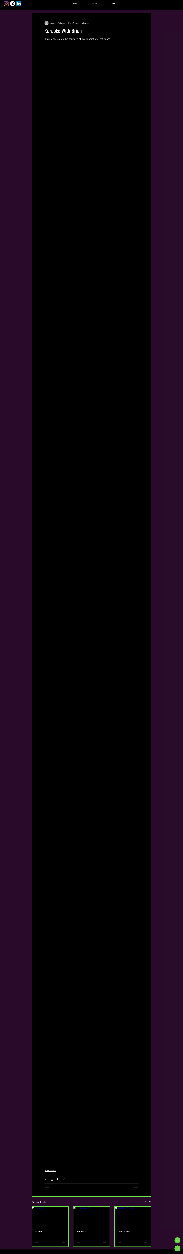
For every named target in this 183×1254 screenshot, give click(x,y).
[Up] (177, 1240)
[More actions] (137, 23)
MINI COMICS (50, 1171)
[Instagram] (6, 3)
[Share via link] (64, 1179)
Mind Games (81, 1231)
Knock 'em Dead (123, 1231)
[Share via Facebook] (45, 1179)
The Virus (38, 1231)
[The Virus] (50, 1217)
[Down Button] (177, 1248)
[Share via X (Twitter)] (52, 1179)
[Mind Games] (91, 1217)
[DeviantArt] (12, 3)
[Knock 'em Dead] (133, 1217)
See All (148, 1202)
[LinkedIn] (18, 3)
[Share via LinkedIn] (58, 1179)
